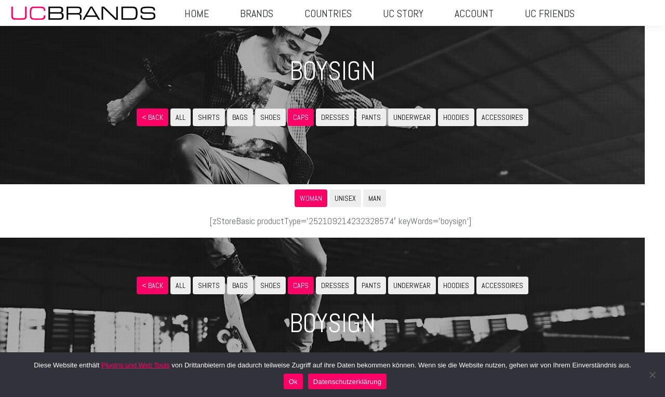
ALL (180, 117)
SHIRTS (209, 117)
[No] (652, 374)
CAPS (301, 117)
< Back (152, 117)
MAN (374, 198)
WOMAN (311, 198)
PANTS (371, 117)
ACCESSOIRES (502, 117)
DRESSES (335, 117)
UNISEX (345, 198)
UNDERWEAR (412, 117)
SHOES (270, 117)
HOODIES (456, 117)
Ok (293, 382)
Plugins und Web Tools (135, 365)
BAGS (240, 117)
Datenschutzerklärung (347, 382)
